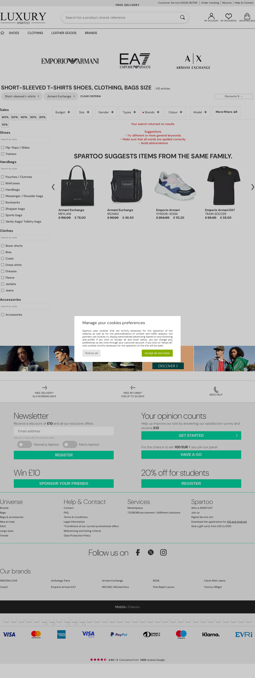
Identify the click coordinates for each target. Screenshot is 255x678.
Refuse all (91, 353)
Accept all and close (157, 353)
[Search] (182, 17)
